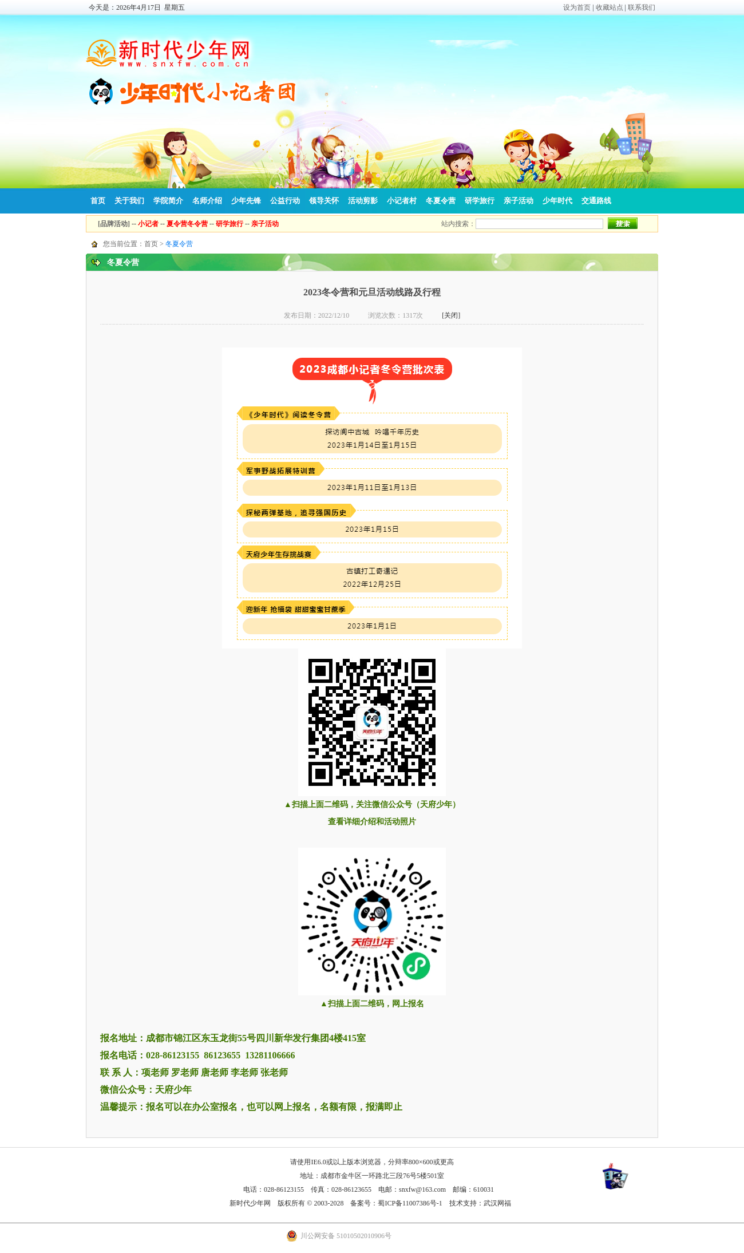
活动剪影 (363, 200)
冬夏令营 (441, 200)
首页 (97, 200)
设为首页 (577, 7)
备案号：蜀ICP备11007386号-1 (396, 1203)
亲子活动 (518, 200)
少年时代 (557, 200)
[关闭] (451, 315)
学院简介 (168, 200)
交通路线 (596, 200)
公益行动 (285, 200)
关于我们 (129, 200)
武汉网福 (497, 1203)
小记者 (148, 224)
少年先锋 (246, 200)
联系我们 (641, 7)
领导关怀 (324, 200)
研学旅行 (479, 200)
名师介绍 (207, 200)
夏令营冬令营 (187, 224)
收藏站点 (609, 7)
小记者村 (402, 200)
